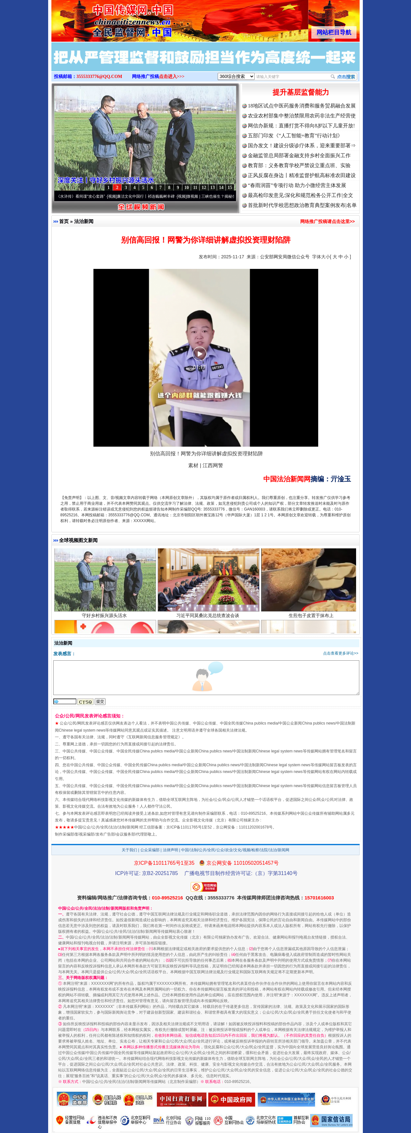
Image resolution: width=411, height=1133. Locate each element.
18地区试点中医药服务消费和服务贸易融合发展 (302, 105)
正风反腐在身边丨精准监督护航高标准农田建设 (302, 175)
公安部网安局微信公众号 (285, 256)
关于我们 (129, 850)
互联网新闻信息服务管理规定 (153, 737)
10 (186, 187)
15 (230, 187)
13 (212, 187)
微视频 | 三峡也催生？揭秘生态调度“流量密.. (227, 196)
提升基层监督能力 (301, 92)
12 (204, 187)
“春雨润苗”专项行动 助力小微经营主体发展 (297, 185)
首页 (64, 221)
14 (221, 187)
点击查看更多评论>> (340, 653)
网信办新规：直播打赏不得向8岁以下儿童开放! (301, 125)
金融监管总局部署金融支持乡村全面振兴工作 (299, 155)
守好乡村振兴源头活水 (105, 618)
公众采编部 (150, 850)
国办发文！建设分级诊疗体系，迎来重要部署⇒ (302, 145)
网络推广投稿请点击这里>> (327, 221)
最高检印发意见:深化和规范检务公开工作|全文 (300, 195)
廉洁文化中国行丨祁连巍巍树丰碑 (148, 196)
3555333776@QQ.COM (99, 76)
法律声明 (170, 850)
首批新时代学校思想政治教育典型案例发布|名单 (302, 205)
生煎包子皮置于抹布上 (312, 618)
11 (195, 187)
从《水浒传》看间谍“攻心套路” (81, 196)
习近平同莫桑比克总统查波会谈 (208, 618)
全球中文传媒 (104, 18)
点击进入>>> (172, 76)
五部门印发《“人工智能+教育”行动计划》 (295, 135)
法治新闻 (83, 221)
